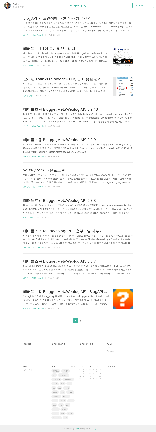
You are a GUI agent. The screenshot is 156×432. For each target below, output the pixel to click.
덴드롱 (70, 414)
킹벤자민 (65, 371)
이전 (68, 320)
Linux (55, 401)
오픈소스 (56, 371)
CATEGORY (143, 5)
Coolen (17, 4)
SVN (67, 405)
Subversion (56, 418)
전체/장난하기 (28, 65)
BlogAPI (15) (78, 5)
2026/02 (90, 366)
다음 (87, 320)
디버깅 (66, 388)
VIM (54, 375)
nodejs (71, 401)
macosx (65, 396)
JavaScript (56, 396)
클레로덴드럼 (63, 375)
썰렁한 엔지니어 (29, 370)
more (73, 366)
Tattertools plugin (69, 379)
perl (69, 384)
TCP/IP (62, 401)
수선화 (55, 392)
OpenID (55, 409)
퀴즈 (54, 405)
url (54, 388)
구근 (62, 392)
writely (55, 384)
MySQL (55, 414)
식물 (61, 405)
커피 (62, 414)
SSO (65, 418)
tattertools (56, 379)
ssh (59, 388)
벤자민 (64, 409)
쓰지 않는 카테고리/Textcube (33, 35)
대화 (62, 384)
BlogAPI (70, 392)
